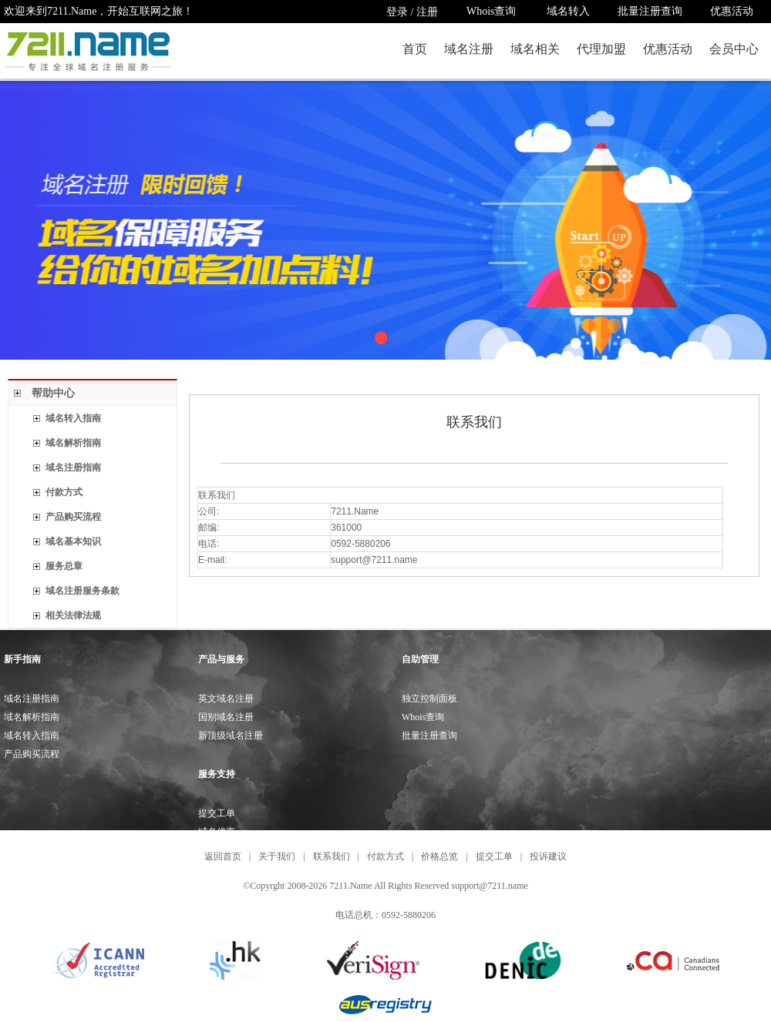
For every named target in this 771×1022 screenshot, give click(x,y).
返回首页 (222, 856)
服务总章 (63, 566)
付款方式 (63, 492)
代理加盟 (601, 48)
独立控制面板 (429, 698)
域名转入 (568, 11)
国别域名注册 (226, 717)
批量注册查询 (650, 11)
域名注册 (468, 48)
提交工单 (216, 813)
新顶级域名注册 (230, 735)
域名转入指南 (73, 418)
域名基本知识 (73, 541)
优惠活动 (731, 11)
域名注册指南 (73, 467)
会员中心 (734, 48)
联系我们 (331, 856)
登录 (397, 12)
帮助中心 (53, 393)
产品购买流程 (73, 516)
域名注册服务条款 (82, 590)
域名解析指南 (73, 442)
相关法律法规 (73, 615)
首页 (414, 48)
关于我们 (276, 856)
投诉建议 (548, 856)
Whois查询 (492, 11)
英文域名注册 (226, 698)
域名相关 (535, 48)
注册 (427, 12)
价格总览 (439, 856)
